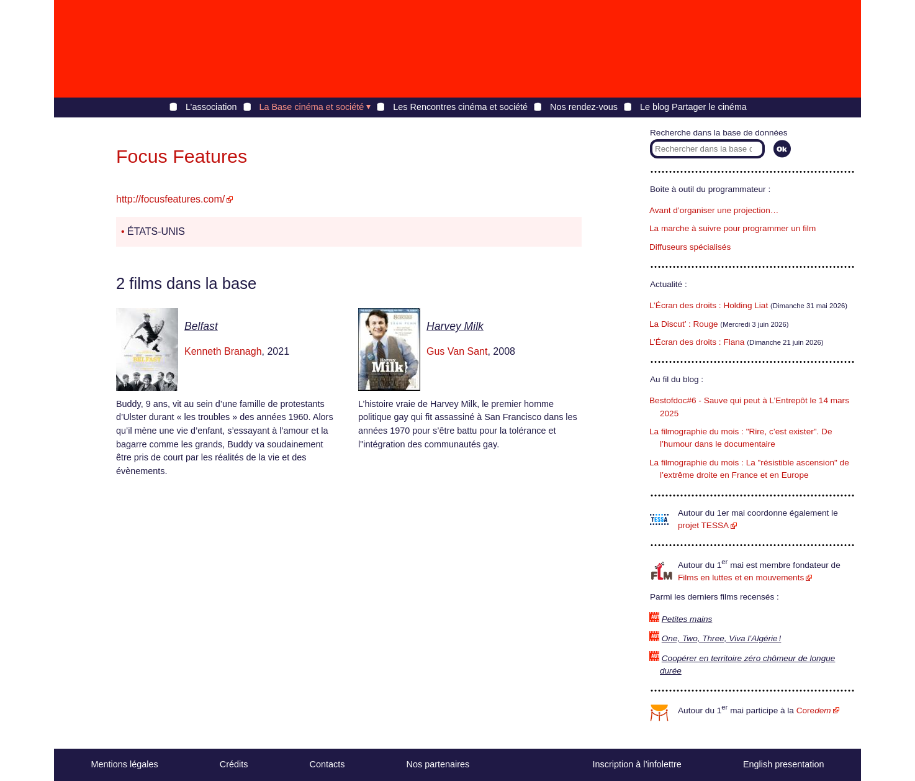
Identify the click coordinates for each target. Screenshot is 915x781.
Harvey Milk (455, 326)
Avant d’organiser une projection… (713, 210)
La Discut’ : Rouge (683, 324)
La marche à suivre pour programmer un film (732, 228)
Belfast (201, 326)
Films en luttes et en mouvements (741, 577)
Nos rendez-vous (584, 107)
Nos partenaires (438, 764)
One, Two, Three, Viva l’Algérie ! (722, 638)
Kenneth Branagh (223, 351)
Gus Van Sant (456, 351)
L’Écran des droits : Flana (696, 342)
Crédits (234, 764)
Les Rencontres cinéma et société (460, 107)
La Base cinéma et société (311, 107)
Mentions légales (124, 764)
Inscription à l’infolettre (637, 764)
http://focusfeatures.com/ (170, 199)
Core (813, 710)
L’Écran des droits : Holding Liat (708, 305)
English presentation (783, 764)
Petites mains (687, 619)
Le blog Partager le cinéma (693, 107)
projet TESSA (703, 525)
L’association (211, 107)
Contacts (327, 764)
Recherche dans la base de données (718, 132)
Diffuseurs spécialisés (690, 247)
